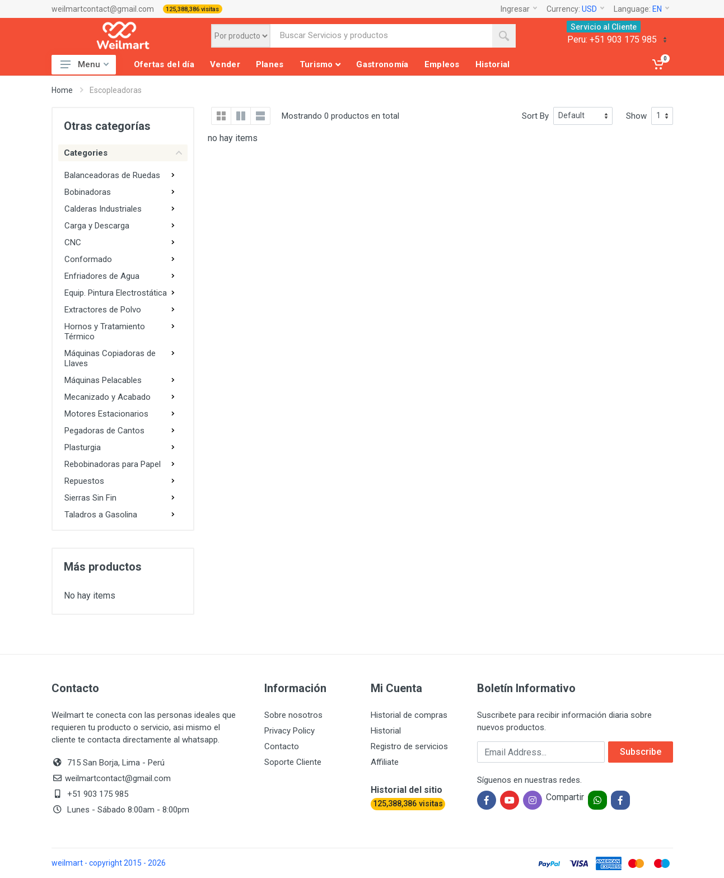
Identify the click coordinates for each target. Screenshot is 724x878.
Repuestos (84, 481)
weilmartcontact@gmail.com (103, 9)
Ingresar (519, 8)
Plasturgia (82, 447)
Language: (641, 8)
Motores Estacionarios (106, 414)
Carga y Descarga (96, 226)
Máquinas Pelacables (103, 380)
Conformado (88, 259)
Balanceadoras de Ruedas (112, 175)
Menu (84, 64)
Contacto (281, 746)
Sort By (535, 116)
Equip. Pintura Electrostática (115, 293)
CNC (72, 242)
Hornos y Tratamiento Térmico (104, 331)
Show (636, 116)
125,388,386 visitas (192, 9)
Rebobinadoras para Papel (112, 464)
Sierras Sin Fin (90, 498)
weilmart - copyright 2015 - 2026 (109, 862)
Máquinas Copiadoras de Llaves (110, 358)
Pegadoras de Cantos (104, 431)
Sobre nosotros (293, 715)
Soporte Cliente (292, 762)
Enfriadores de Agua (101, 276)
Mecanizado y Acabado (107, 397)
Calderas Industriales (103, 209)
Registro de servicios (409, 746)
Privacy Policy (289, 731)
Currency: (575, 8)
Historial (386, 731)
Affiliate (385, 762)
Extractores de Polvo (102, 310)
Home (62, 90)
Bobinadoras (87, 192)
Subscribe (640, 751)
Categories (123, 153)
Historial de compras (409, 715)
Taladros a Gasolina (100, 515)
